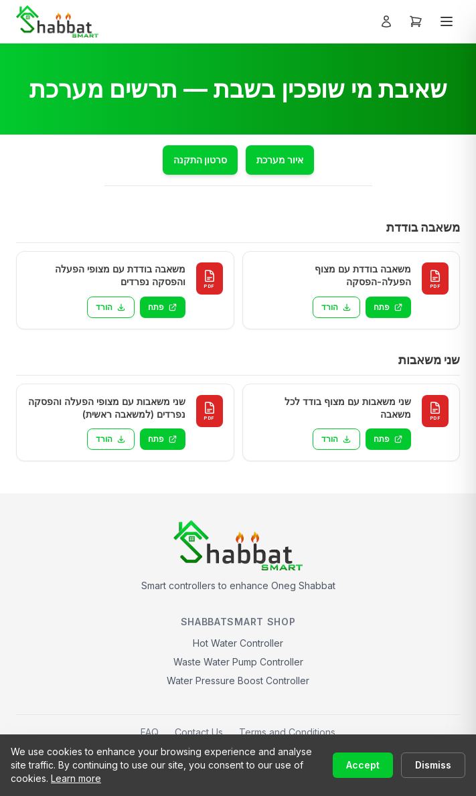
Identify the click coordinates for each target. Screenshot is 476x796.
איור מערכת (279, 159)
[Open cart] (416, 21)
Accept (363, 765)
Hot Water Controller (238, 643)
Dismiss (433, 765)
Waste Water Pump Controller (238, 661)
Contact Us (199, 732)
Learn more (76, 778)
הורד (336, 307)
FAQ (150, 732)
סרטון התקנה (200, 159)
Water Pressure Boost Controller (238, 680)
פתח (388, 307)
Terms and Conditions (287, 732)
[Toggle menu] (446, 21)
